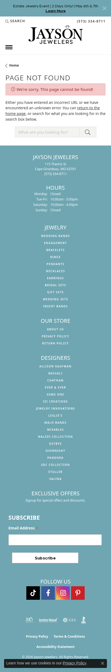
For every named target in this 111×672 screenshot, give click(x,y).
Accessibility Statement (55, 646)
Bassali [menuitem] (55, 373)
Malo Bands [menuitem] (56, 422)
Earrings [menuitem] (55, 278)
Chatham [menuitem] (55, 380)
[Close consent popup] (102, 663)
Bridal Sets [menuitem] (55, 285)
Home (14, 65)
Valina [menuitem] (55, 479)
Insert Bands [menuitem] (55, 306)
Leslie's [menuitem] (55, 415)
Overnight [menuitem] (55, 451)
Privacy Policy (55, 336)
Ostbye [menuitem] (55, 444)
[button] (15, 21)
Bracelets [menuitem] (55, 250)
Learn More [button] (56, 10)
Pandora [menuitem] (55, 458)
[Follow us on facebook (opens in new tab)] (48, 593)
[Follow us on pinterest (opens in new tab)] (78, 593)
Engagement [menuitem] (55, 243)
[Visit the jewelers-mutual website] (48, 620)
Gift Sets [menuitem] (55, 292)
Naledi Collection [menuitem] (55, 437)
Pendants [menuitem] (55, 264)
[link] (91, 21)
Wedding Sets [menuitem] (55, 299)
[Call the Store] (55, 174)
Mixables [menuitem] (55, 429)
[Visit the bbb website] (83, 620)
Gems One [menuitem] (55, 394)
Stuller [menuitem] (55, 472)
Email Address (23, 528)
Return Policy (55, 343)
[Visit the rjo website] (29, 620)
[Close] (104, 8)
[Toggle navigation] (9, 47)
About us (55, 329)
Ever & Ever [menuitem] (55, 387)
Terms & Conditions (69, 636)
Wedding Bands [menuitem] (55, 236)
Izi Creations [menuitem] (55, 401)
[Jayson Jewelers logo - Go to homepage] (55, 35)
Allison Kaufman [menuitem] (55, 366)
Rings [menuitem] (55, 257)
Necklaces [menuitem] (55, 271)
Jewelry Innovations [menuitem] (55, 408)
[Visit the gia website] (69, 620)
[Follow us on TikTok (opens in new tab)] (33, 593)
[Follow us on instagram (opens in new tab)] (63, 593)
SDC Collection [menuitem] (55, 465)
